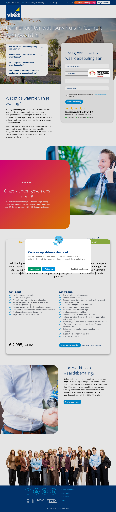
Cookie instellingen (79, 269)
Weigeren (49, 269)
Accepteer (34, 269)
